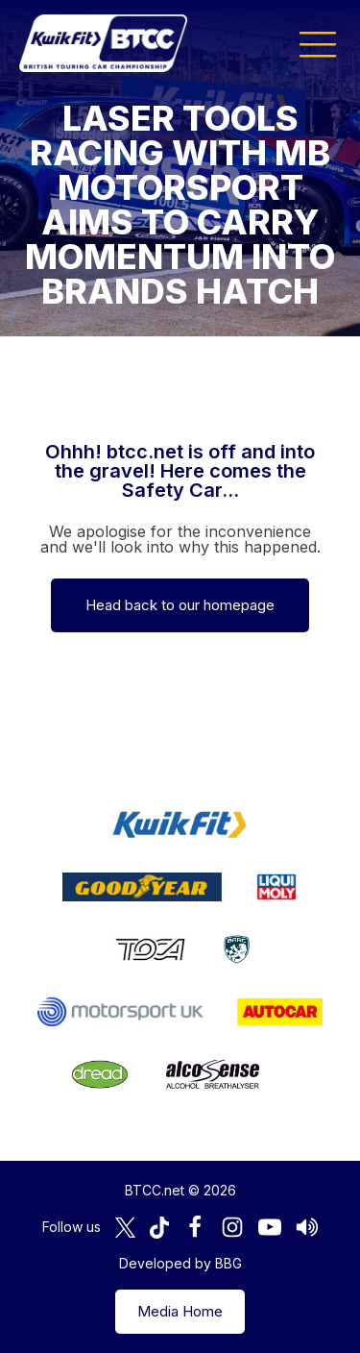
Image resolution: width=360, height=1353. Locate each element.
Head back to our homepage (180, 605)
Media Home (180, 1311)
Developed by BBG (180, 1263)
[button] (318, 43)
